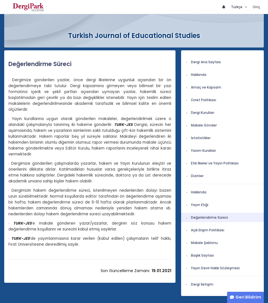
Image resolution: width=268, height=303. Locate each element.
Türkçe (237, 6)
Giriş (256, 6)
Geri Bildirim (248, 297)
